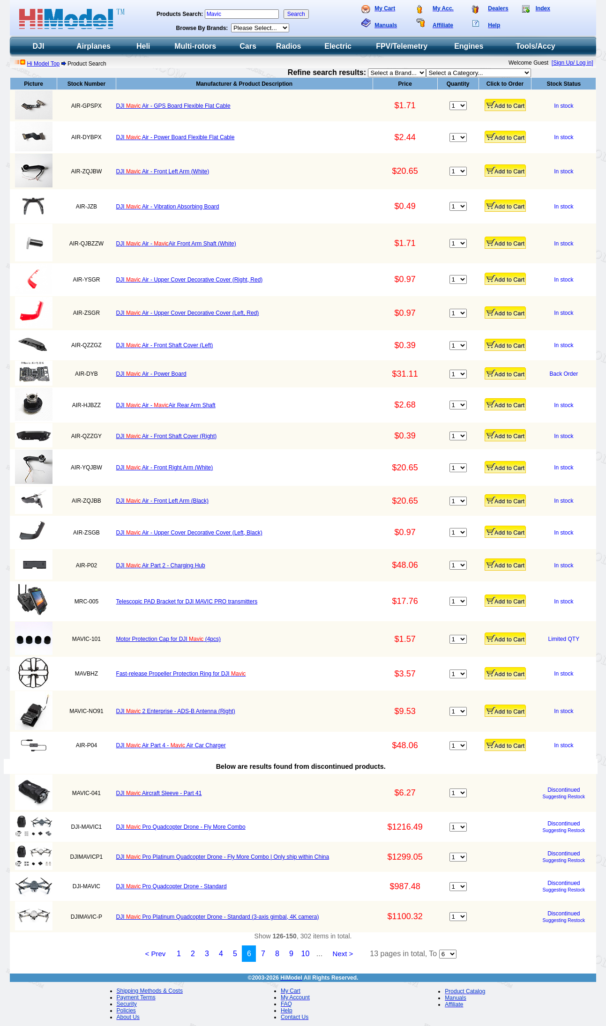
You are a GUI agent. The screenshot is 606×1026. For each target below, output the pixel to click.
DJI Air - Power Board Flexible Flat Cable (175, 137)
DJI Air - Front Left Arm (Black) (162, 501)
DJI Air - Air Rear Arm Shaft (166, 405)
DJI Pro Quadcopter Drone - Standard (171, 886)
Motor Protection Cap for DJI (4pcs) (168, 639)
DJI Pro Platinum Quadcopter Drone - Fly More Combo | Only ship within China (222, 857)
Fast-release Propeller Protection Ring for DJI (181, 673)
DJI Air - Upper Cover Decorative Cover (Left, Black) (189, 532)
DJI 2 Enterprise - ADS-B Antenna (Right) (175, 711)
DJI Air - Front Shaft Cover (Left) (164, 345)
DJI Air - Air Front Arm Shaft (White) (176, 243)
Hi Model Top (43, 63)
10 (305, 954)
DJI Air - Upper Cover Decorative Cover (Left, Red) (187, 313)
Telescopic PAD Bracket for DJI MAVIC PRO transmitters (187, 601)
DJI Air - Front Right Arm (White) (164, 467)
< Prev (155, 954)
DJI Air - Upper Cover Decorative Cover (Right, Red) (189, 279)
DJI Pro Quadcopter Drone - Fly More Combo (181, 827)
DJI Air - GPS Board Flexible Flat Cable (173, 106)
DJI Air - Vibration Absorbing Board (167, 206)
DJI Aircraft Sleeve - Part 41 (159, 793)
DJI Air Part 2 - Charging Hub (160, 565)
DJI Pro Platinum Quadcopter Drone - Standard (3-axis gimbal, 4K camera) (217, 917)
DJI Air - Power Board (151, 374)
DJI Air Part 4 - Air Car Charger (171, 745)
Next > (343, 954)
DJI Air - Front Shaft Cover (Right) (166, 436)
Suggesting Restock (564, 796)
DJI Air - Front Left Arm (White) (162, 171)
